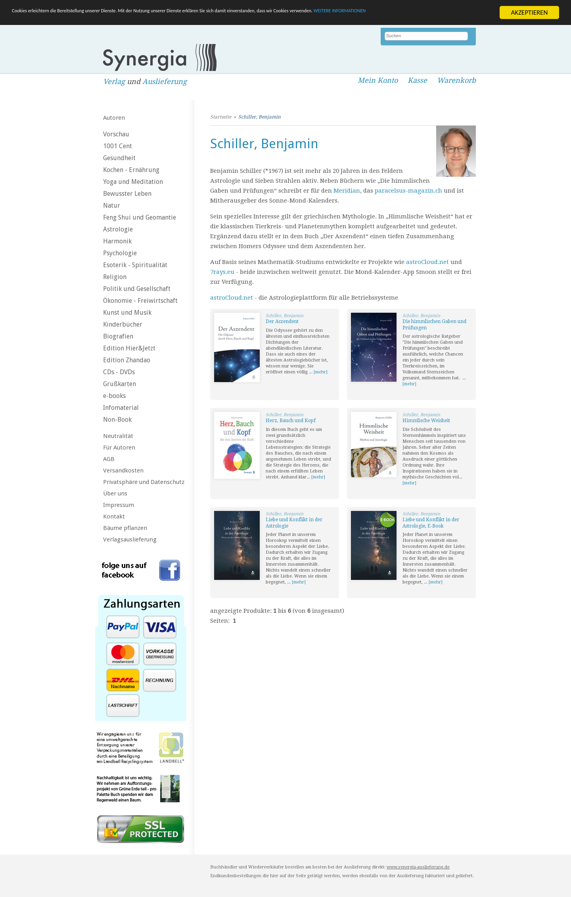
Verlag (114, 81)
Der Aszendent (282, 321)
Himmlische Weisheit (426, 420)
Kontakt (114, 516)
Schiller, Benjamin (259, 117)
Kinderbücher (122, 324)
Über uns (115, 493)
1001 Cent (117, 146)
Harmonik (117, 241)
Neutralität (118, 436)
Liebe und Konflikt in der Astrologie (294, 523)
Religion (114, 277)
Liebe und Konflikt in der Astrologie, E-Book (430, 523)
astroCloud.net (427, 262)
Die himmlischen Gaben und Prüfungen (434, 325)
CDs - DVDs (119, 372)
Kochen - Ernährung (131, 170)
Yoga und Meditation (133, 182)
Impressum (118, 505)
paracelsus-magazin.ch (408, 190)
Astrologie (118, 229)
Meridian (346, 190)
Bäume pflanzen (125, 528)
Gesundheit (119, 158)
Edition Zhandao (126, 360)
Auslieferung (164, 81)
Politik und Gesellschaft (137, 289)
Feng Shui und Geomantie (139, 217)
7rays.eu (222, 271)
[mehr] (321, 372)
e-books (114, 396)
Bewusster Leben (127, 193)
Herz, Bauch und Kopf (291, 420)
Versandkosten (123, 470)
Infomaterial (121, 407)
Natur (111, 205)
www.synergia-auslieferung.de (418, 867)
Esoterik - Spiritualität (135, 265)
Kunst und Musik (127, 312)
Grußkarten (119, 384)
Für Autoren (119, 447)
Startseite (220, 117)
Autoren (114, 117)
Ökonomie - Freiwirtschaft (140, 300)
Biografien (118, 336)
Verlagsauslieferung (130, 539)
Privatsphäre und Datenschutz (143, 482)
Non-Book (117, 419)
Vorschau (116, 134)
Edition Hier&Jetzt (129, 348)
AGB (109, 459)
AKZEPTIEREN (529, 12)
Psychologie (120, 253)
